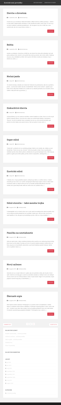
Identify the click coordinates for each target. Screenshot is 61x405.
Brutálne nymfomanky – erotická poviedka (15, 333)
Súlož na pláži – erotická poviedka (13, 339)
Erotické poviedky (38, 2)
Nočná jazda (13, 76)
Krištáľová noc (8, 342)
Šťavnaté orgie (14, 296)
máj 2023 (9, 368)
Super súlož (13, 139)
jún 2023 (9, 365)
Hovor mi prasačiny (10, 345)
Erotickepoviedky (22, 207)
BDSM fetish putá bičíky (50, 2)
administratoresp (23, 17)
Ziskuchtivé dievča (17, 108)
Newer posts (7, 324)
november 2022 (11, 371)
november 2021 (11, 374)
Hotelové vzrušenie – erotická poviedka (15, 336)
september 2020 (11, 377)
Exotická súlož (14, 171)
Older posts (53, 324)
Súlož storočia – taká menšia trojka (25, 203)
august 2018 (10, 383)
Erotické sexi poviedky (13, 3)
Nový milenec (14, 264)
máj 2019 (9, 380)
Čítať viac (50, 31)
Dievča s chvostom (16, 13)
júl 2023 (9, 362)
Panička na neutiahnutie (20, 232)
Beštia (10, 44)
